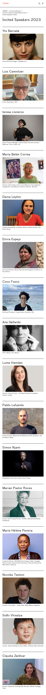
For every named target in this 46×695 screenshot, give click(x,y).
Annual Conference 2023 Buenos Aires (14, 12)
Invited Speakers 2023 (9, 14)
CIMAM (5, 3)
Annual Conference (15, 11)
